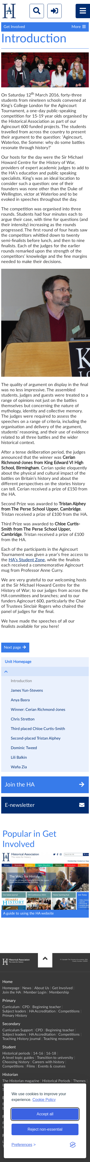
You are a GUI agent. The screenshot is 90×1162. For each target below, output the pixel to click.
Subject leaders (14, 1011)
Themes (79, 1081)
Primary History (14, 1015)
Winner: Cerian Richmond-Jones (38, 710)
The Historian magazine (20, 1081)
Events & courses (52, 1066)
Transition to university (55, 1058)
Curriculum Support (17, 1030)
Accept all (45, 1114)
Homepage (10, 988)
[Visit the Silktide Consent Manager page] (72, 1145)
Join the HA (11, 992)
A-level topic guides (18, 1058)
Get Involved (62, 988)
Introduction (21, 681)
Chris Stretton (23, 719)
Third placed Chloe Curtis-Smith (38, 729)
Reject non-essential (45, 1129)
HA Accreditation (42, 1011)
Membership (59, 992)
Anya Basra (20, 700)
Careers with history (48, 1062)
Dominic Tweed (24, 748)
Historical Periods (56, 1081)
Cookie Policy (44, 1100)
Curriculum (10, 1007)
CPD (26, 1007)
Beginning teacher (46, 1007)
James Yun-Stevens (27, 690)
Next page (15, 647)
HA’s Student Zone (27, 560)
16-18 (51, 1053)
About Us (41, 988)
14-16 (38, 1053)
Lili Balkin (19, 757)
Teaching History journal (21, 1039)
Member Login (35, 992)
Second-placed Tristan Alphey (35, 738)
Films (31, 1066)
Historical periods (16, 1053)
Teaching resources (58, 1039)
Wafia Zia (19, 767)
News (26, 988)
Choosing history (16, 1062)
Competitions (69, 1011)
